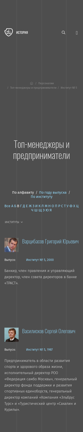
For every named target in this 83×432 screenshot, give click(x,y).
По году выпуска (53, 192)
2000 (50, 260)
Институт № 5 (35, 260)
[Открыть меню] (77, 32)
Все (7, 206)
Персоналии (46, 83)
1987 (50, 350)
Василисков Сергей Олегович (48, 331)
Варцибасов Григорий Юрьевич (50, 241)
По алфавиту (23, 192)
